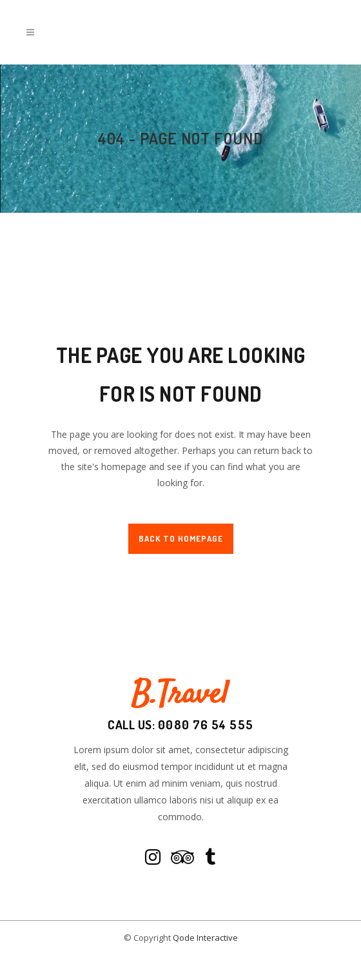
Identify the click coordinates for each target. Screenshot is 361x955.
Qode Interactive (205, 937)
